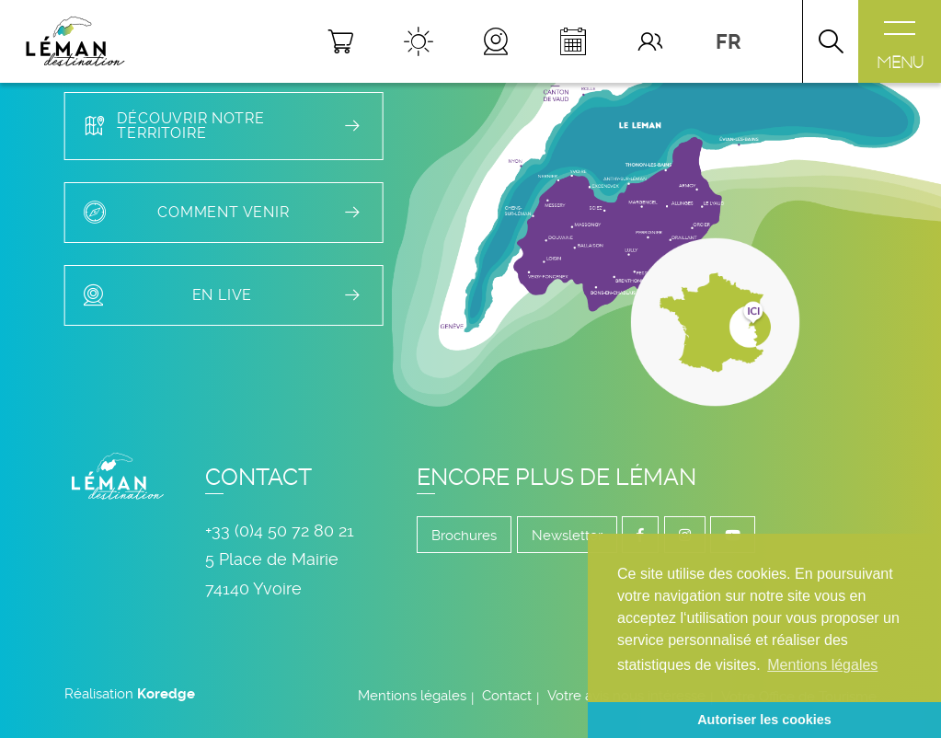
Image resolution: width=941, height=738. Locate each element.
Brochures (464, 535)
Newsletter (567, 535)
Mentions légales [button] (822, 665)
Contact (507, 695)
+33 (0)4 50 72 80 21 (279, 530)
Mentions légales (412, 695)
